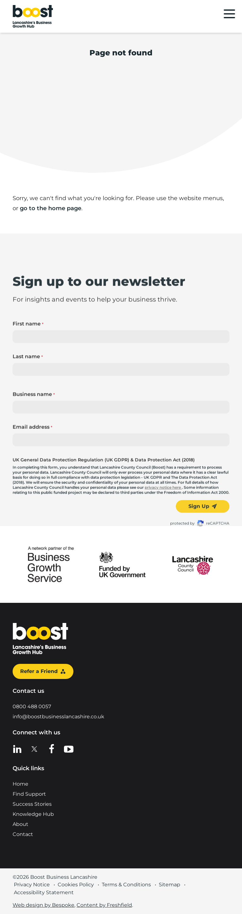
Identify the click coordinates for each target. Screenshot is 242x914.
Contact (23, 834)
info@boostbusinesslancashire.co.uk (58, 717)
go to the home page (50, 208)
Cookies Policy (76, 885)
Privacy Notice (32, 885)
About (20, 824)
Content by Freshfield (104, 905)
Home (20, 784)
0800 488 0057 (32, 706)
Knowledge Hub (33, 814)
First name (28, 425)
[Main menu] (229, 14)
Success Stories (32, 804)
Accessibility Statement (44, 892)
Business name (34, 495)
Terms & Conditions (126, 885)
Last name (28, 458)
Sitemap (169, 885)
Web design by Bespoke (43, 905)
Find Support (29, 794)
